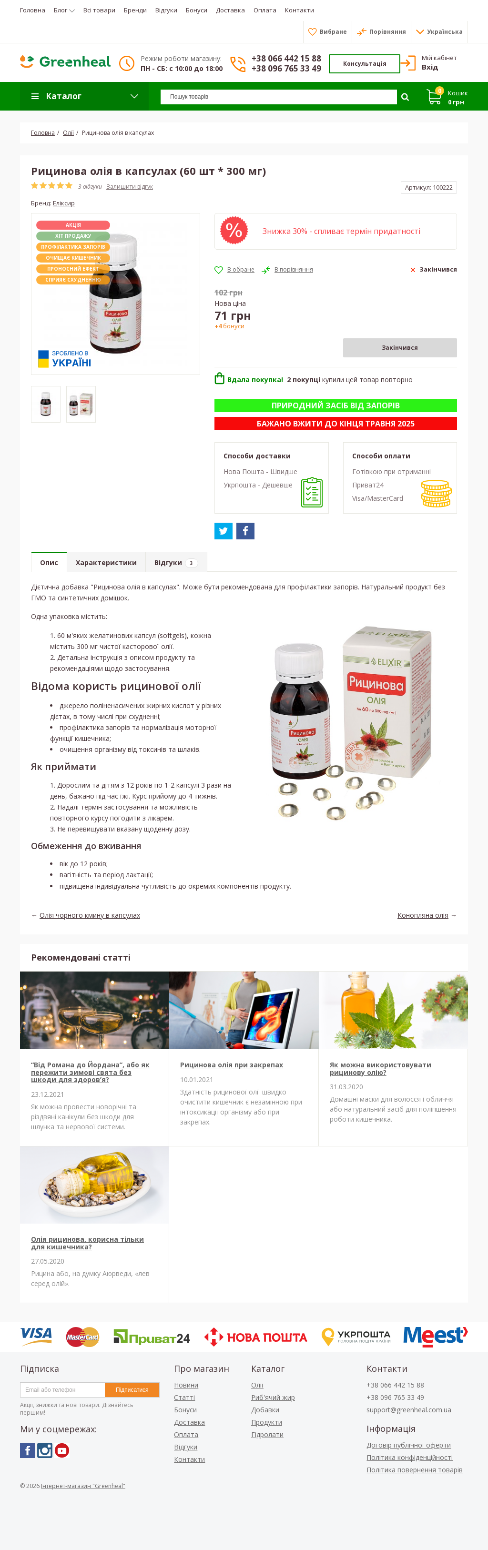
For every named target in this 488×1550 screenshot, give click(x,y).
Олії (257, 1384)
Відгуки (176, 563)
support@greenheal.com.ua (408, 1409)
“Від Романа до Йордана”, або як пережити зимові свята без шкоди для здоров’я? (90, 1072)
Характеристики (106, 562)
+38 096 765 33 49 (286, 68)
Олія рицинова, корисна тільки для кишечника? (87, 1243)
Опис (49, 562)
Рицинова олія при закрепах (231, 1064)
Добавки (265, 1409)
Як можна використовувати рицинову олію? (380, 1068)
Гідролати (267, 1434)
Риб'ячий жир (273, 1397)
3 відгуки (90, 186)
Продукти (266, 1422)
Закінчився (400, 348)
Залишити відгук (129, 186)
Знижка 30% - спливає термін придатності (341, 231)
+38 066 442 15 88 (286, 58)
